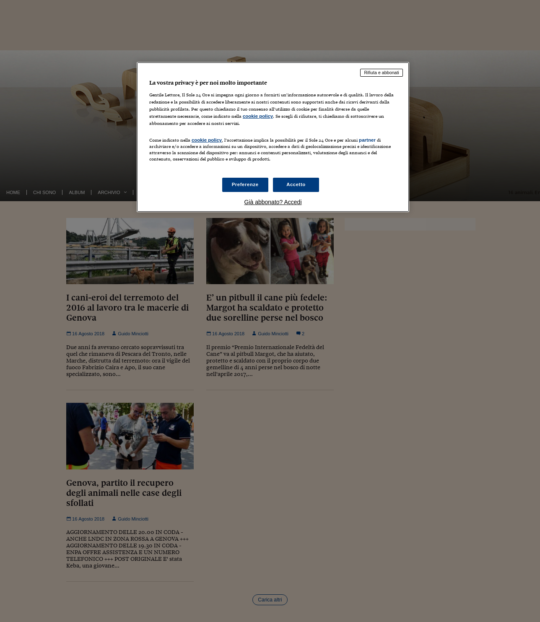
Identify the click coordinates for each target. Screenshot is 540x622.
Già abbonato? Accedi (273, 202)
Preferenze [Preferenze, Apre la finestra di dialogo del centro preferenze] (245, 184)
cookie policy (258, 116)
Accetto (296, 184)
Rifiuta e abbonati (381, 72)
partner (367, 140)
